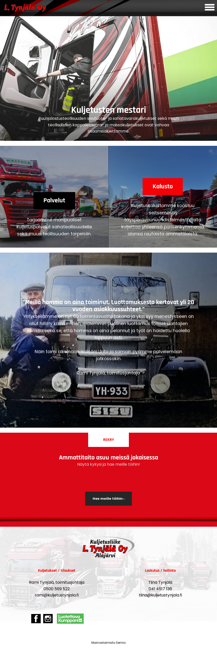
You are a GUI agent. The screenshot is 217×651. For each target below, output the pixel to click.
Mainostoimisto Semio (108, 642)
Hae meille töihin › (108, 498)
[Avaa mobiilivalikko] (209, 8)
